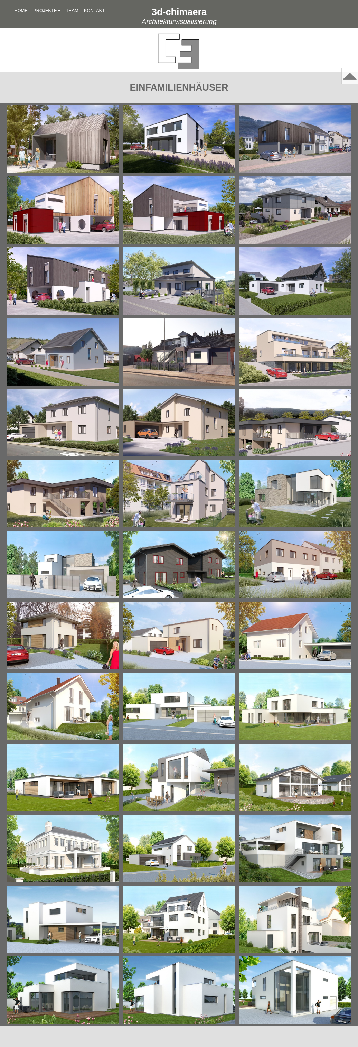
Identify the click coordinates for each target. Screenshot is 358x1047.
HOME (21, 10)
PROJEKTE (46, 10)
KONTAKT (94, 10)
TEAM (72, 10)
